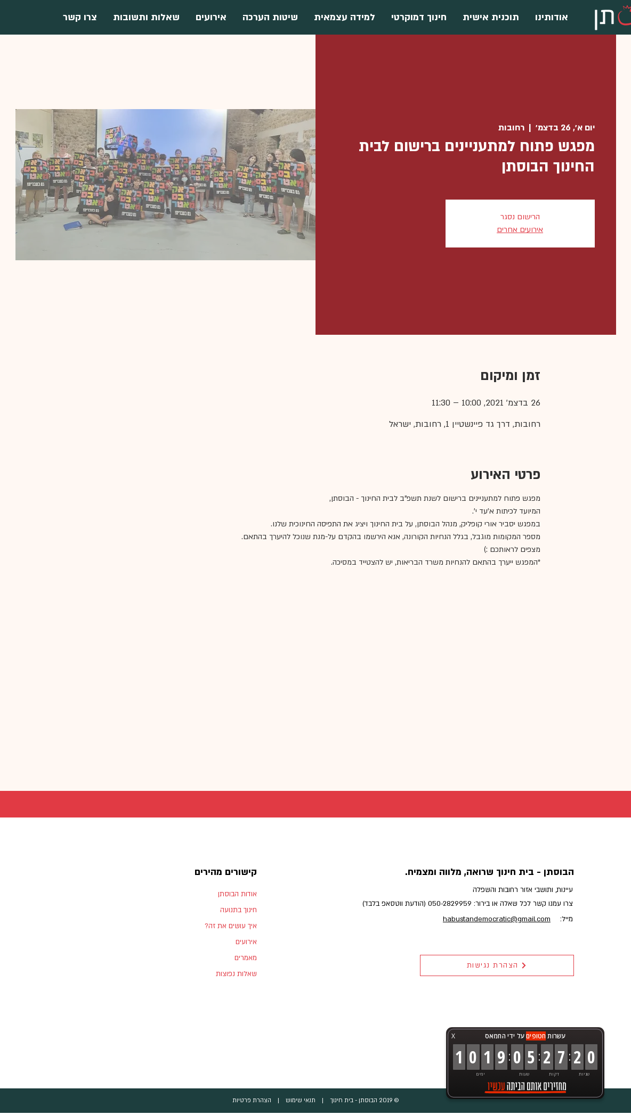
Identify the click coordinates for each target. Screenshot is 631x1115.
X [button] (453, 1035)
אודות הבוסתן (237, 894)
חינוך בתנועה (238, 910)
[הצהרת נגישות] (497, 965)
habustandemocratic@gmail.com (497, 919)
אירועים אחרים (520, 230)
